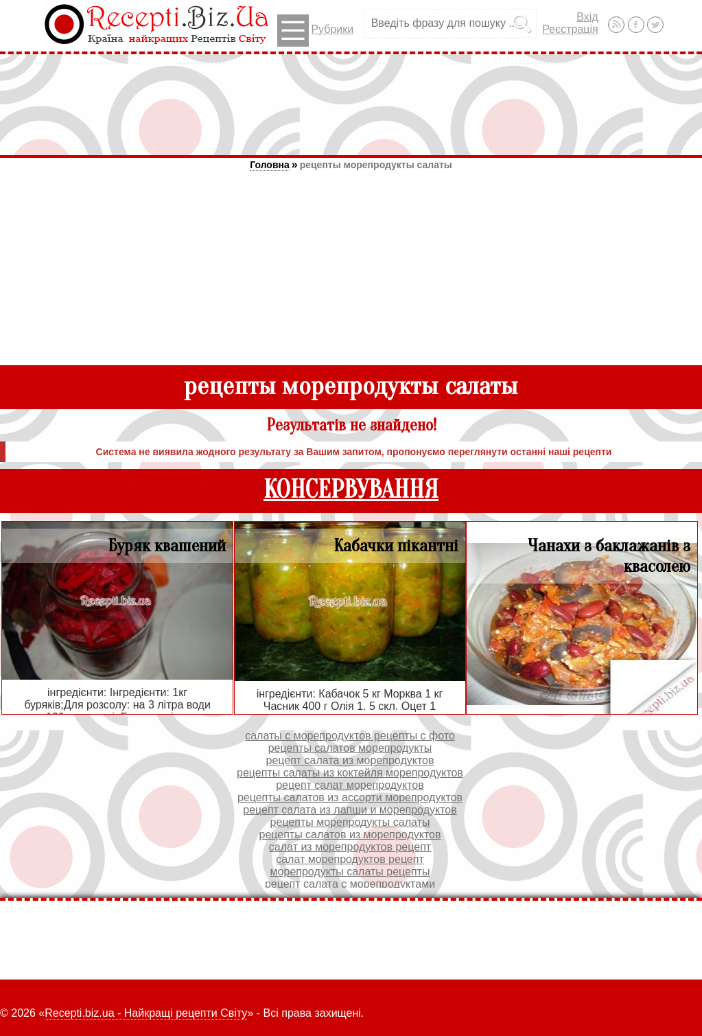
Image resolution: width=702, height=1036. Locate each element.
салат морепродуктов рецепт (350, 859)
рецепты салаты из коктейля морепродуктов (350, 773)
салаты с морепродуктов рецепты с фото (350, 735)
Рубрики (315, 30)
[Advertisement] (351, 104)
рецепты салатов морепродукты (350, 748)
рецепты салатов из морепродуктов (350, 834)
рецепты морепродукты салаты (376, 164)
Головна (270, 164)
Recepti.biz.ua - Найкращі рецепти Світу (146, 1013)
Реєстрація (570, 29)
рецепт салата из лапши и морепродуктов (349, 810)
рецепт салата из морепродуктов (350, 760)
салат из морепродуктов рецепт (350, 847)
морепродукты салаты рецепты (350, 871)
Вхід (587, 17)
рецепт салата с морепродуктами (350, 884)
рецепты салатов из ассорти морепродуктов (350, 797)
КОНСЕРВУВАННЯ (351, 490)
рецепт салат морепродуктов (350, 785)
